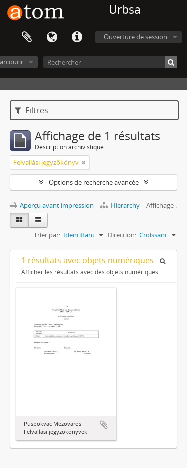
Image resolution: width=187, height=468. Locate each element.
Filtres (31, 110)
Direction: (122, 235)
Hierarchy (120, 205)
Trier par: (47, 235)
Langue (51, 37)
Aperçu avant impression (52, 205)
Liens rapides (76, 37)
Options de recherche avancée (94, 182)
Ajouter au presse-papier (104, 425)
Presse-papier (26, 37)
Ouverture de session (135, 36)
